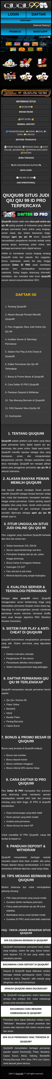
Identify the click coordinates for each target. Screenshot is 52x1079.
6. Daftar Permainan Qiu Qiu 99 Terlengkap (21, 366)
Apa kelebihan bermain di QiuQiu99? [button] (26, 940)
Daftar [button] (39, 14)
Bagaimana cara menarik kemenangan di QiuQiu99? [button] (26, 1011)
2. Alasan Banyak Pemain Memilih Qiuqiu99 (23, 316)
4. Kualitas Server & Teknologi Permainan (20, 341)
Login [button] (13, 14)
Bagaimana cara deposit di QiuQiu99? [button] (26, 964)
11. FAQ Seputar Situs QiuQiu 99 (22, 408)
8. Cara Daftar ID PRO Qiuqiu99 (22, 384)
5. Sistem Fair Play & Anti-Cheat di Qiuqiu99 (23, 354)
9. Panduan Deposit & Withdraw (22, 392)
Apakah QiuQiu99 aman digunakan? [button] (25, 988)
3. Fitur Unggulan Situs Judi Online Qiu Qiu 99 (25, 329)
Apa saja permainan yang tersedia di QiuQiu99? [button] (26, 1039)
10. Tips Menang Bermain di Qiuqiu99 (25, 400)
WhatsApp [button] (40, 31)
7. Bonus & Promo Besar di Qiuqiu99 (24, 376)
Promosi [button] (15, 31)
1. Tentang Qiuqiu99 (15, 306)
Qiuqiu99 (19, 1074)
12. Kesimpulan (13, 416)
